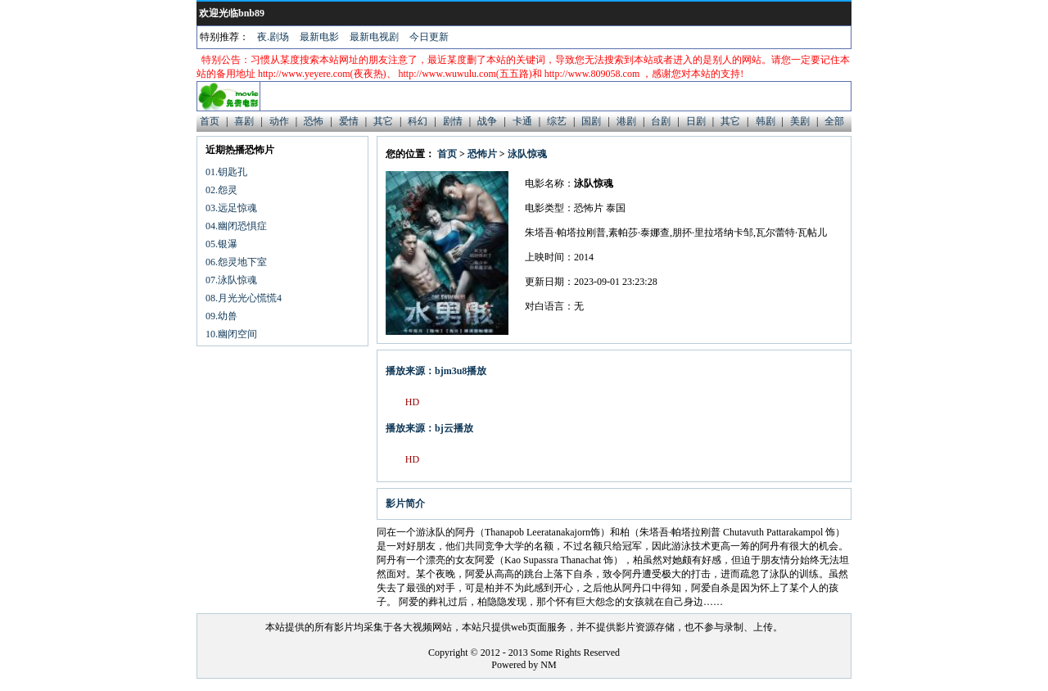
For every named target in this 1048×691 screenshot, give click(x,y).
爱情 (349, 121)
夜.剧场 (273, 37)
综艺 (557, 121)
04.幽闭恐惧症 (236, 226)
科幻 (417, 121)
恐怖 (313, 121)
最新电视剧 (374, 37)
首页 (209, 121)
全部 (834, 121)
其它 (383, 121)
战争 (487, 121)
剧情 (453, 121)
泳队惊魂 (527, 154)
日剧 (696, 121)
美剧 (800, 121)
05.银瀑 (221, 244)
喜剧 (244, 121)
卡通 (522, 121)
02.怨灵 (221, 190)
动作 (279, 121)
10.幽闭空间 (231, 334)
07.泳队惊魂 (231, 280)
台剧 (661, 121)
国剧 (591, 121)
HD (412, 402)
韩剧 (765, 121)
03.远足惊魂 (231, 208)
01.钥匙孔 (226, 172)
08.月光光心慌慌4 (244, 298)
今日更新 (429, 37)
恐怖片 (482, 154)
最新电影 (319, 37)
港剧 (626, 121)
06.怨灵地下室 (236, 262)
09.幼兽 (221, 316)
